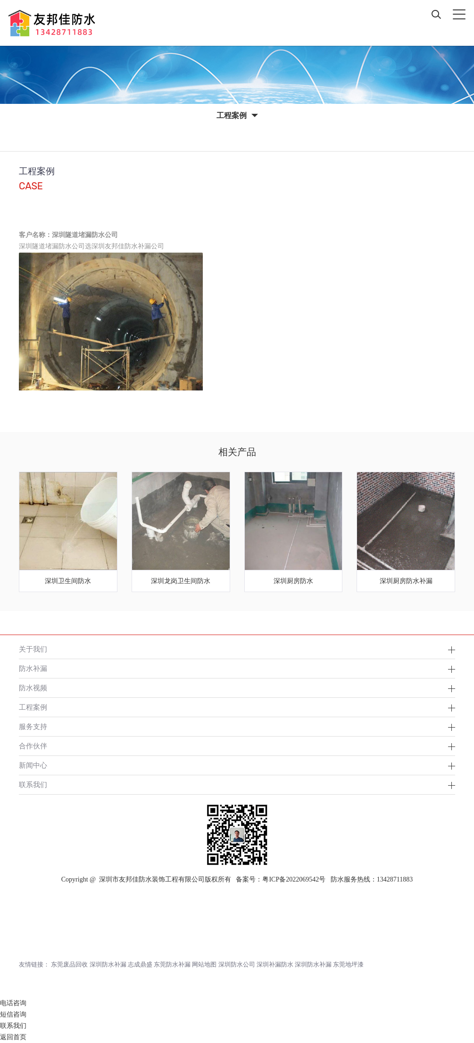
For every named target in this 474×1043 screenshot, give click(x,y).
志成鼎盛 (140, 964)
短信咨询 (13, 1014)
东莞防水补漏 (172, 964)
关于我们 (33, 649)
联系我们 (33, 784)
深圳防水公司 (236, 964)
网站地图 (204, 964)
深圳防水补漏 (108, 964)
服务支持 (33, 726)
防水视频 (33, 688)
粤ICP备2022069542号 (293, 879)
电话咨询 (13, 1003)
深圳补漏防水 (275, 964)
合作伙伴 (33, 746)
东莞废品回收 (69, 964)
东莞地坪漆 (348, 964)
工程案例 (33, 707)
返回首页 (13, 1037)
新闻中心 (33, 765)
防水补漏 (33, 668)
